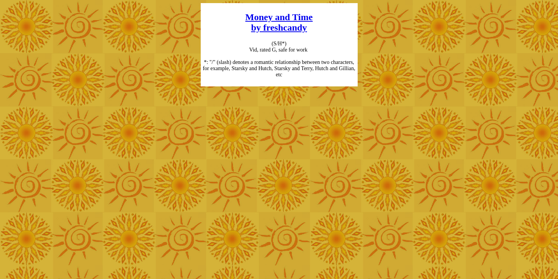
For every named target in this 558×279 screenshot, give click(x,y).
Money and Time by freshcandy (279, 22)
